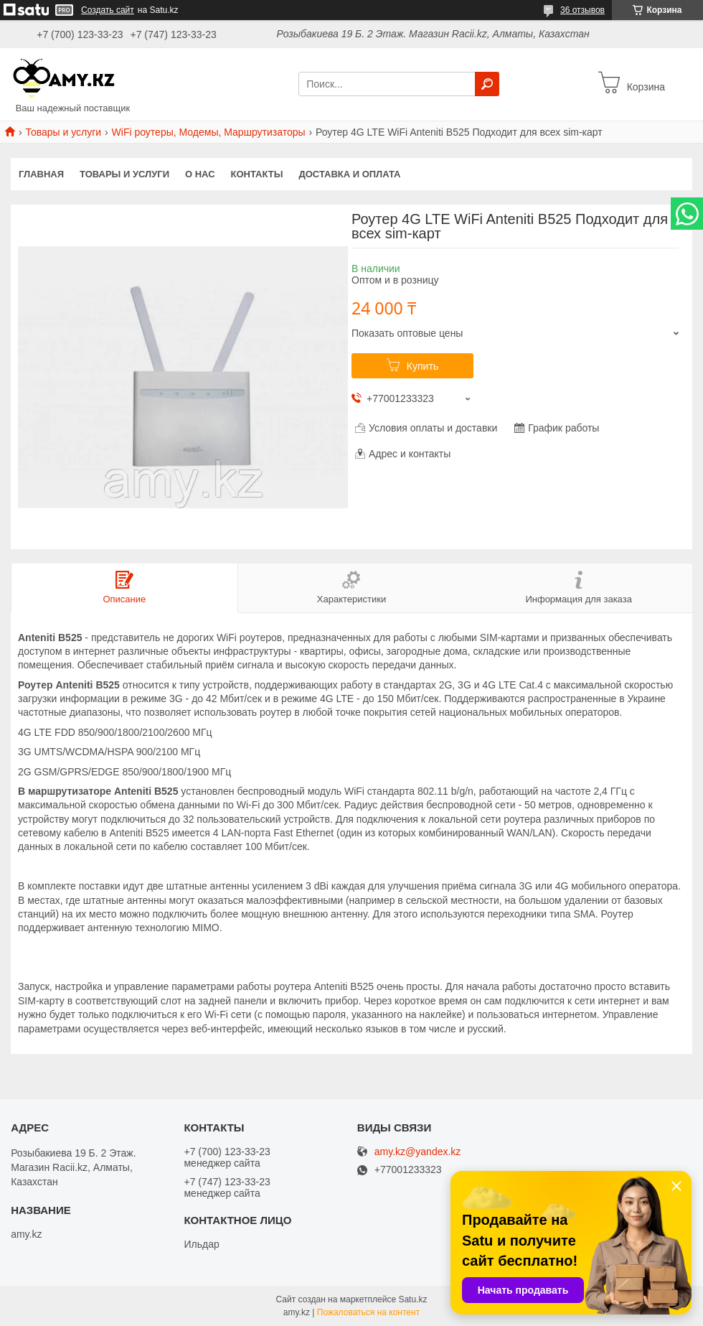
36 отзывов (582, 10)
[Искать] (487, 84)
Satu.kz (412, 1299)
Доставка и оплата (349, 174)
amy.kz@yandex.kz (417, 1152)
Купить (422, 366)
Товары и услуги (63, 132)
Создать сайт (107, 10)
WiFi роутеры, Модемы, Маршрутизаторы (209, 132)
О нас (200, 174)
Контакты (257, 174)
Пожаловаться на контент (368, 1312)
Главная (41, 174)
